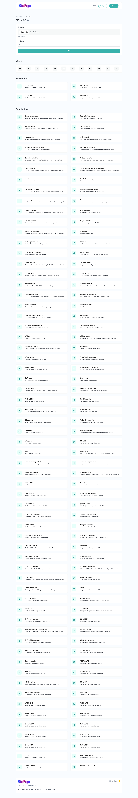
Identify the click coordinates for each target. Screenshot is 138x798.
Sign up (114, 6)
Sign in (103, 6)
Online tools (19, 16)
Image (21, 27)
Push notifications (35, 789)
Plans (54, 789)
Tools (94, 6)
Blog (19, 789)
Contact (25, 789)
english (113, 781)
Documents (47, 789)
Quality (21, 41)
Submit (69, 51)
